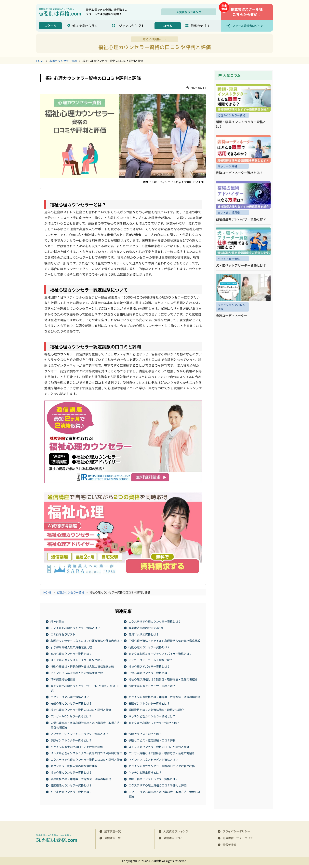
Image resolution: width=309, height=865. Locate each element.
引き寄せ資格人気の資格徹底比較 (71, 647)
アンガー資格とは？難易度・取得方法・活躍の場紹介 (162, 753)
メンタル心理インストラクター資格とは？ (77, 660)
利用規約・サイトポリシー (239, 838)
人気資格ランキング (188, 12)
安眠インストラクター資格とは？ (149, 703)
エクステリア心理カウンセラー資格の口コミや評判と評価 (86, 759)
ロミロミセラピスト (63, 634)
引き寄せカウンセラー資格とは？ (71, 791)
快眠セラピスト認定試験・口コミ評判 (152, 740)
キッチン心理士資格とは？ (145, 772)
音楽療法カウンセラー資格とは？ (71, 785)
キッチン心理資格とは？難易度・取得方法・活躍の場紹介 (164, 697)
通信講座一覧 (112, 838)
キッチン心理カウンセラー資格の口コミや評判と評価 (162, 766)
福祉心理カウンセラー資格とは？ (71, 772)
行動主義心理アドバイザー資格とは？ (152, 685)
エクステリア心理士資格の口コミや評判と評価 (157, 785)
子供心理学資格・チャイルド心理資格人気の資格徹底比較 (164, 640)
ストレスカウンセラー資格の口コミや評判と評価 (159, 746)
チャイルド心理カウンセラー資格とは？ (75, 628)
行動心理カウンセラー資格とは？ (149, 647)
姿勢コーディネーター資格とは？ (239, 172)
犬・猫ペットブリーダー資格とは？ (241, 265)
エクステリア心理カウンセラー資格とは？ (155, 621)
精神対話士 (57, 621)
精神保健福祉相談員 (63, 679)
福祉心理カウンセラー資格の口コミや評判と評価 (81, 710)
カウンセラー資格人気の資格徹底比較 (74, 766)
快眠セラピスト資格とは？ (145, 734)
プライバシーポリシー (236, 831)
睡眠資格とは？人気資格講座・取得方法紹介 (156, 710)
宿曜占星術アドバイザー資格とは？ (241, 219)
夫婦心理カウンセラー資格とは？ (71, 703)
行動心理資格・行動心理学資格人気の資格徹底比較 (82, 666)
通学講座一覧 (112, 831)
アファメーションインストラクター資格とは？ (79, 734)
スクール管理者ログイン (248, 25)
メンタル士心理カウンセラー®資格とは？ (154, 722)
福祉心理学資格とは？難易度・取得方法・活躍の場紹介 (163, 679)
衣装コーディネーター (231, 315)
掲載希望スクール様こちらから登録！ (247, 12)
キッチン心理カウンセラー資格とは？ (152, 716)
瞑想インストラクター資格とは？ (71, 740)
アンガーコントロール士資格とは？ (150, 660)
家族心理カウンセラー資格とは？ (71, 653)
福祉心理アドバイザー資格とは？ (149, 666)
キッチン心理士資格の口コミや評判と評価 (77, 746)
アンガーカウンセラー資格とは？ (71, 716)
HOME (40, 61)
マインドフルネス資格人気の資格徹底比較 (77, 673)
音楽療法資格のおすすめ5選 (146, 628)
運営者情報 (229, 845)
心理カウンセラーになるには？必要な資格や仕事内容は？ (86, 640)
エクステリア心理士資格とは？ (70, 697)
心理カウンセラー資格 (63, 61)
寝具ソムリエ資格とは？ (144, 634)
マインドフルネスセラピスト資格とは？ (153, 759)
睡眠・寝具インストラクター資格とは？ (153, 779)
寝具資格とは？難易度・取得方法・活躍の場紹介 (81, 779)
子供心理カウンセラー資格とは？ (149, 673)
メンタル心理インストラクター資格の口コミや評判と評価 (86, 753)
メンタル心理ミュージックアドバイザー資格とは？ (160, 653)
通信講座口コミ (173, 838)
